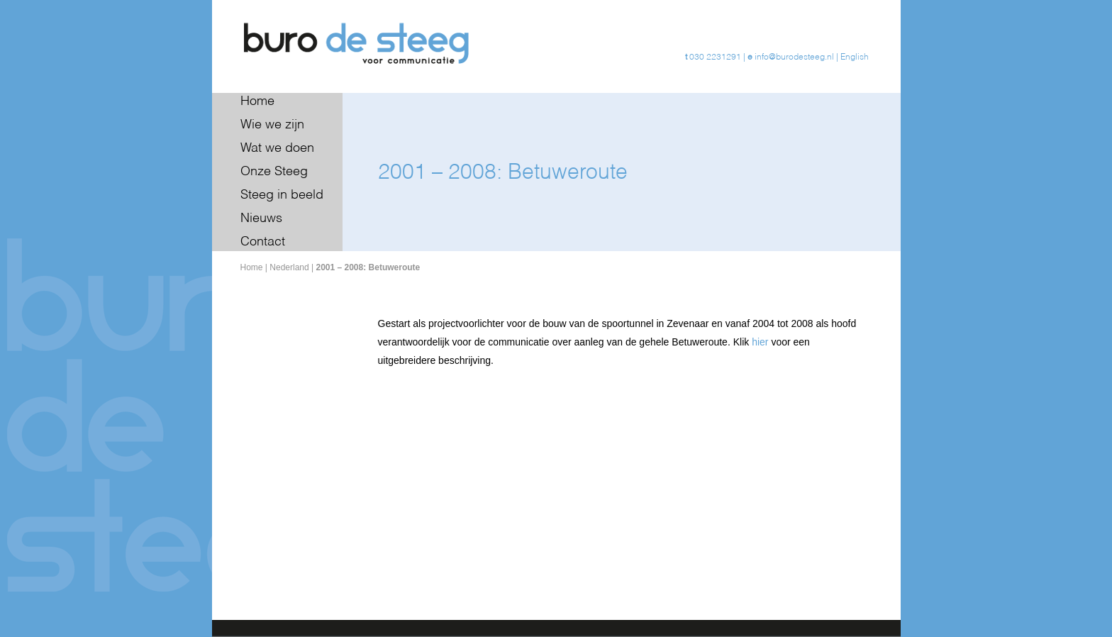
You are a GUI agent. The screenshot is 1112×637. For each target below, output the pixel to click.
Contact (262, 242)
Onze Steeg (274, 171)
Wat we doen (277, 148)
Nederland (288, 267)
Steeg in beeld (281, 195)
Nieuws (261, 218)
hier (760, 342)
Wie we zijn (272, 124)
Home (257, 101)
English (854, 57)
